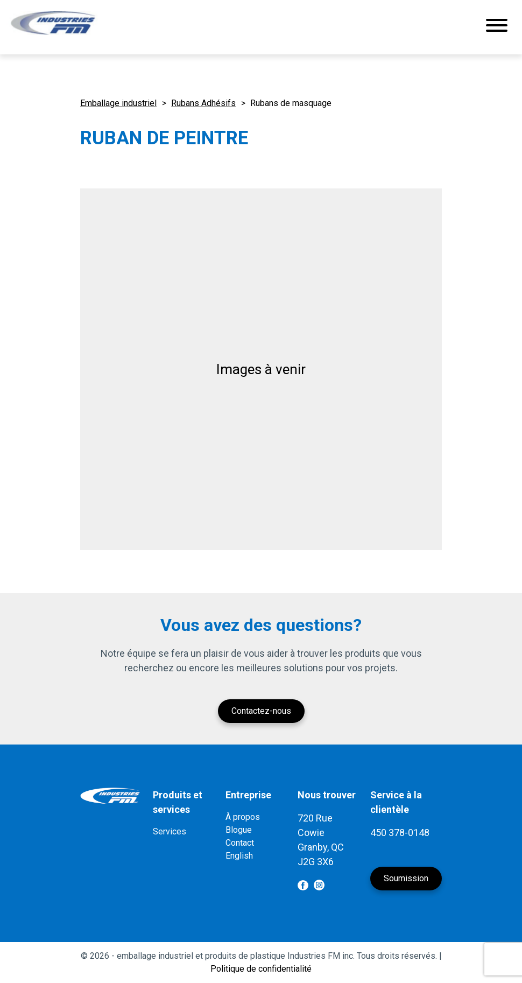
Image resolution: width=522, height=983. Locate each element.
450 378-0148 (399, 832)
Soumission (406, 878)
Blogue (238, 830)
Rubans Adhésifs (203, 103)
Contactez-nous (261, 711)
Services (169, 831)
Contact (239, 843)
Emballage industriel (118, 103)
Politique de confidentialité (261, 969)
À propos (242, 817)
